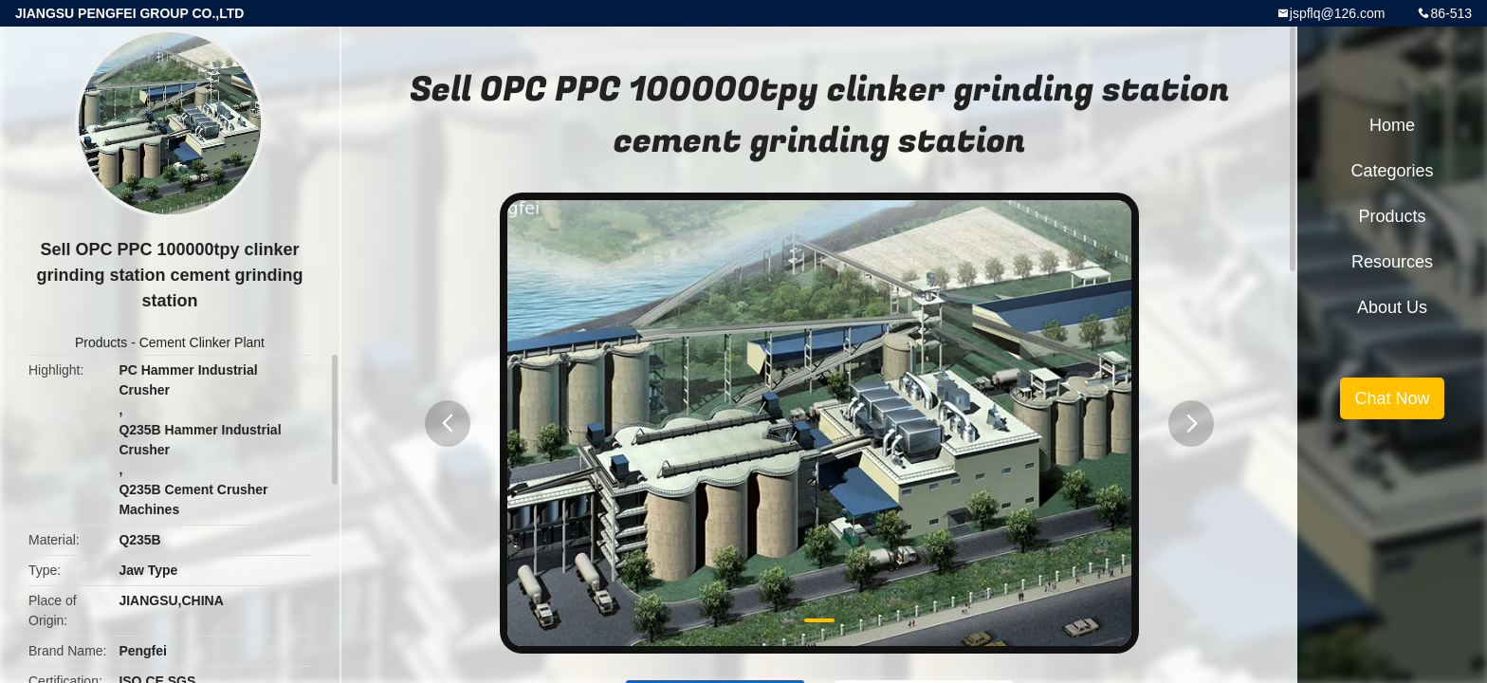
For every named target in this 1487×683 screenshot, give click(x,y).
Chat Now (1391, 398)
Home (1392, 125)
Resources (1392, 261)
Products (101, 342)
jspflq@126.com (1338, 13)
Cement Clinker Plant (202, 342)
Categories (1391, 170)
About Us (1392, 307)
